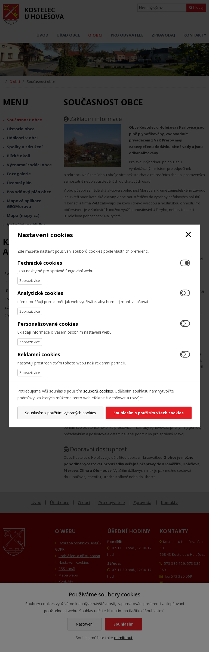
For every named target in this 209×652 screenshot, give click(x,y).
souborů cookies (98, 391)
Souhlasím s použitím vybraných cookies (60, 412)
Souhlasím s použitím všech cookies (149, 412)
